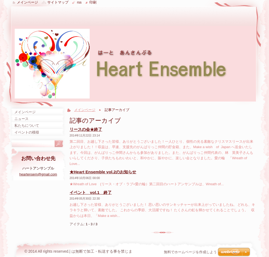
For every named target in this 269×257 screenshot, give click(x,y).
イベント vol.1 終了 (91, 192)
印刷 (92, 2)
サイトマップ (57, 2)
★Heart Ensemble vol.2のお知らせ (103, 172)
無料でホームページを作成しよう (190, 252)
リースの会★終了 (86, 129)
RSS (79, 2)
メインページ (84, 110)
